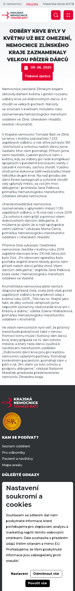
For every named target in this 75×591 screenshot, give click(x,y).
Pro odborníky (13, 452)
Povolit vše (37, 583)
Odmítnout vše (46, 574)
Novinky (32, 4)
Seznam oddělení (16, 446)
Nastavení (19, 574)
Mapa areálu (12, 465)
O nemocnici (12, 4)
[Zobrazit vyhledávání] (55, 15)
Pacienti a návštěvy (17, 459)
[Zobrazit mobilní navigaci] (68, 15)
